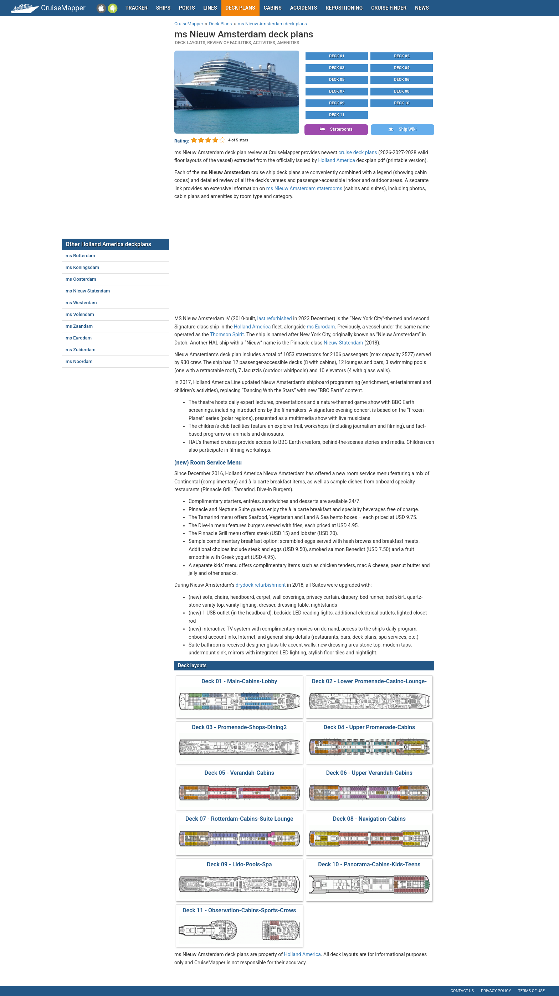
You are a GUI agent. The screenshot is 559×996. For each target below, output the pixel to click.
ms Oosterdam (81, 279)
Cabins (273, 8)
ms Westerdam (81, 302)
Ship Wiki (403, 129)
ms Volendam (80, 314)
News (422, 8)
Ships (163, 8)
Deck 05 (336, 79)
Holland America (336, 160)
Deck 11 (336, 115)
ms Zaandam (79, 326)
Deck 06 (402, 79)
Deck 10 (402, 103)
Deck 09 (336, 103)
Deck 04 (402, 68)
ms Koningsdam (82, 267)
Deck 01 (336, 56)
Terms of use (531, 991)
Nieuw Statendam (343, 343)
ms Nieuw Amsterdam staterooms (304, 188)
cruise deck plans (357, 152)
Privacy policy (496, 991)
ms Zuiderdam (81, 349)
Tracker (136, 8)
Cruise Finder (388, 8)
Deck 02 (402, 56)
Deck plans (240, 8)
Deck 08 (402, 91)
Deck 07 (336, 91)
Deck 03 (336, 68)
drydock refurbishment (261, 585)
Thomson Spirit (227, 334)
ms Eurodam (321, 327)
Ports (187, 8)
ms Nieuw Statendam (88, 291)
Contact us (462, 991)
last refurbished (274, 318)
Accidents (303, 8)
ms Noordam (79, 361)
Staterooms (336, 129)
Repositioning (344, 8)
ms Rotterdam (80, 255)
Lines (210, 8)
